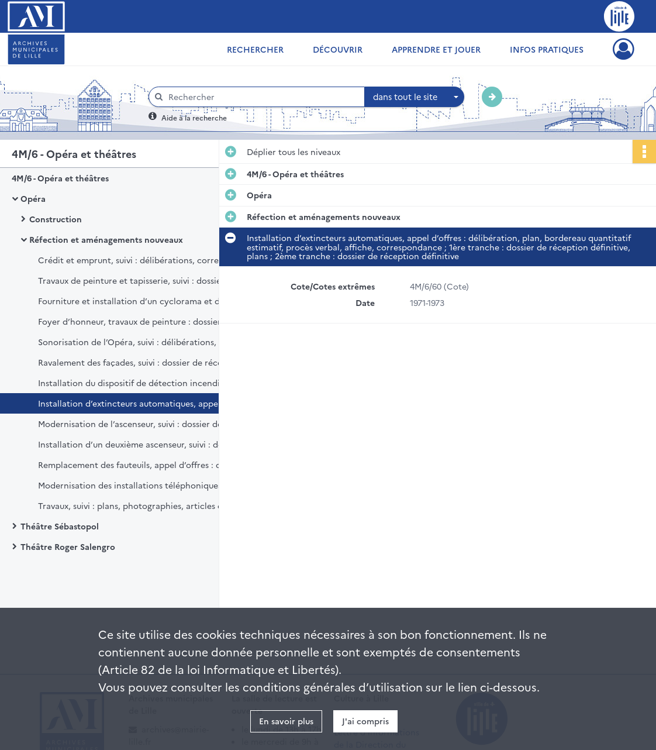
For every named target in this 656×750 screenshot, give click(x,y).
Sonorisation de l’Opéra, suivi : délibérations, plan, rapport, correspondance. (155, 342)
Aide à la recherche (194, 117)
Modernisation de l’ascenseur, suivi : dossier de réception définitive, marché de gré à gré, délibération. (155, 423)
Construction (55, 219)
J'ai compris (365, 721)
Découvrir (337, 49)
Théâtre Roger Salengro (67, 546)
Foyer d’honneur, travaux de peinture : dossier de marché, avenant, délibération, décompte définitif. (155, 321)
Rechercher (255, 49)
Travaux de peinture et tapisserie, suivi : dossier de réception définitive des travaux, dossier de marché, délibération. (155, 280)
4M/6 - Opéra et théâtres (60, 178)
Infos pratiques (547, 49)
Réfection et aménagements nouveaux (106, 239)
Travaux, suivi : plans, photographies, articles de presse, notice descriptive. (155, 505)
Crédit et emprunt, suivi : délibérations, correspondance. (151, 260)
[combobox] (414, 97)
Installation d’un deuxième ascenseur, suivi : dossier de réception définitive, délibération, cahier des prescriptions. (155, 444)
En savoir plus (286, 721)
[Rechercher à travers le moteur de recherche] (262, 97)
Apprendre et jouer (436, 49)
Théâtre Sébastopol (59, 526)
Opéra (33, 198)
